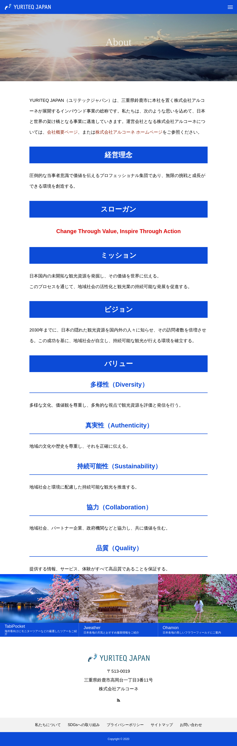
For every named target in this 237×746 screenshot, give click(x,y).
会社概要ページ (62, 132)
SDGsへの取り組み (84, 725)
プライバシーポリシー (125, 725)
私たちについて (48, 725)
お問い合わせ (191, 725)
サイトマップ (162, 725)
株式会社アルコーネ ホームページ (128, 132)
